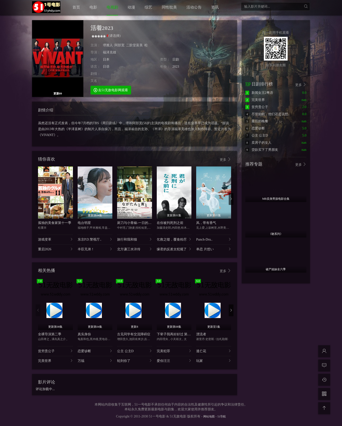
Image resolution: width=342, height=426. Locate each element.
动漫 (131, 7)
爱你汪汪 (174, 361)
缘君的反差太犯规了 (174, 249)
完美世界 (55, 361)
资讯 (215, 7)
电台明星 (84, 223)
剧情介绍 (45, 110)
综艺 (148, 7)
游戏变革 (55, 239)
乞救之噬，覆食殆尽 (174, 239)
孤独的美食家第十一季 (54, 223)
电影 (93, 7)
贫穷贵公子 (55, 351)
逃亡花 (213, 351)
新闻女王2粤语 (259, 93)
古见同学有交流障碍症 (133, 334)
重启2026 (55, 249)
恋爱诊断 (95, 351)
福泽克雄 (109, 52)
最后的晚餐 (256, 121)
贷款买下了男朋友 (261, 149)
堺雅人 (108, 45)
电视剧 (112, 7)
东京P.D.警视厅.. (95, 239)
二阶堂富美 (134, 45)
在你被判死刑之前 (170, 223)
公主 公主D (134, 351)
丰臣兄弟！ (95, 249)
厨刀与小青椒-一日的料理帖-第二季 (143, 223)
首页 (76, 7)
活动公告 (194, 7)
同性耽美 (169, 7)
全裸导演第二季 (49, 334)
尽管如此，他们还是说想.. (267, 114)
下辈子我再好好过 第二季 (175, 334)
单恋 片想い (213, 249)
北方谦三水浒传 (134, 249)
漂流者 (201, 334)
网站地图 (209, 416)
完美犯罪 (174, 351)
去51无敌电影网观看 (111, 90)
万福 (95, 361)
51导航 (221, 416)
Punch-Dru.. (213, 239)
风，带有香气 (206, 223)
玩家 (213, 361)
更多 (225, 159)
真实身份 (84, 334)
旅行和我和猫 (134, 239)
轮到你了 (134, 361)
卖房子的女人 (258, 142)
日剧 (175, 59)
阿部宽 (119, 45)
